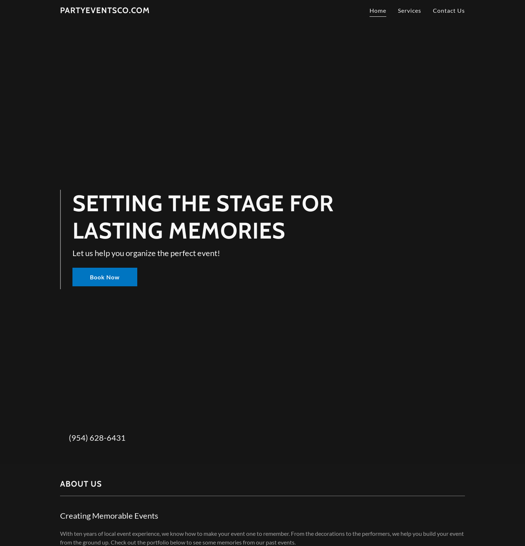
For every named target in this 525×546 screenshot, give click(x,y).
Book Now (105, 277)
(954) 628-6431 (97, 438)
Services (409, 10)
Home (378, 10)
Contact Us (449, 10)
